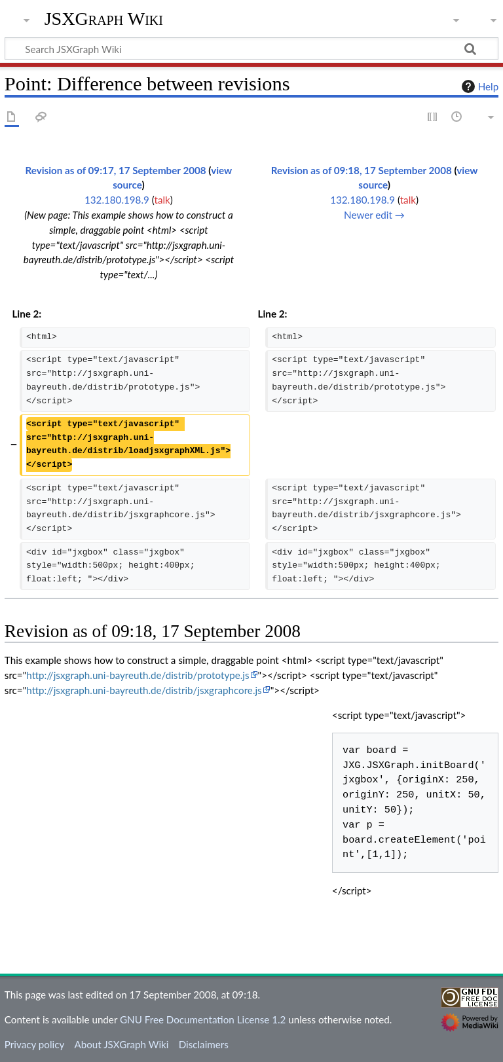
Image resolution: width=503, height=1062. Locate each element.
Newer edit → (374, 215)
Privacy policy (34, 1044)
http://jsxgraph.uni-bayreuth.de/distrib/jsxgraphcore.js (143, 690)
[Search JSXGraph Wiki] (251, 48)
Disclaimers (204, 1044)
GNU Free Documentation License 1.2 (203, 1019)
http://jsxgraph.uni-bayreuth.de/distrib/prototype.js (137, 675)
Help (478, 86)
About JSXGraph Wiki (121, 1044)
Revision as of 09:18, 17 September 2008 (361, 170)
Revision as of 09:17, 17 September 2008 (116, 170)
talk (162, 200)
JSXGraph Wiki (104, 19)
